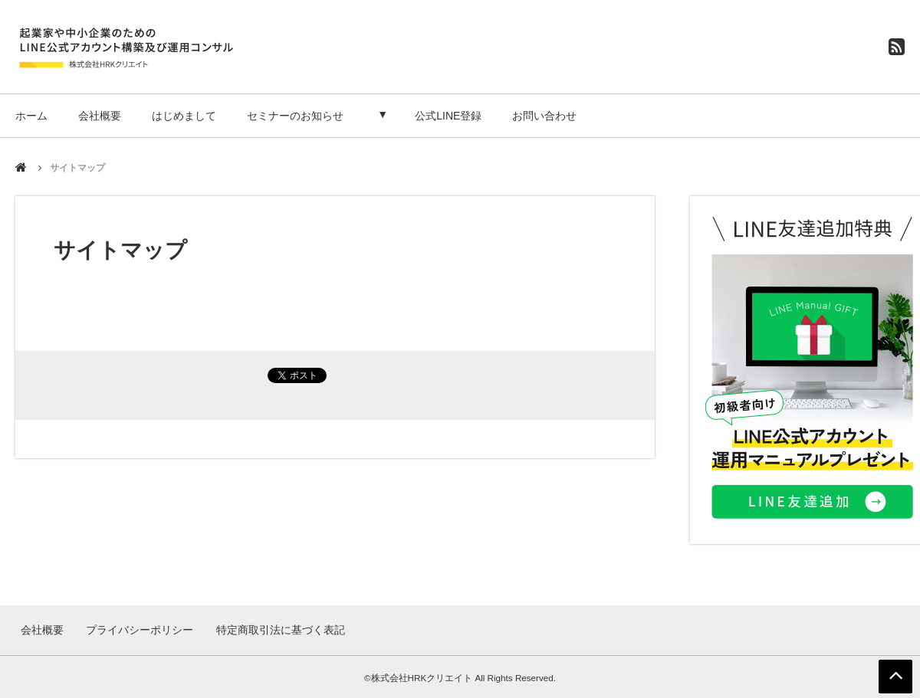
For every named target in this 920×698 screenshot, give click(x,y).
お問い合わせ (550, 116)
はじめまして (184, 116)
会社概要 (99, 116)
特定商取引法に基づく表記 (279, 629)
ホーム (31, 116)
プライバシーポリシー (139, 629)
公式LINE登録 (453, 116)
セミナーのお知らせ (295, 116)
